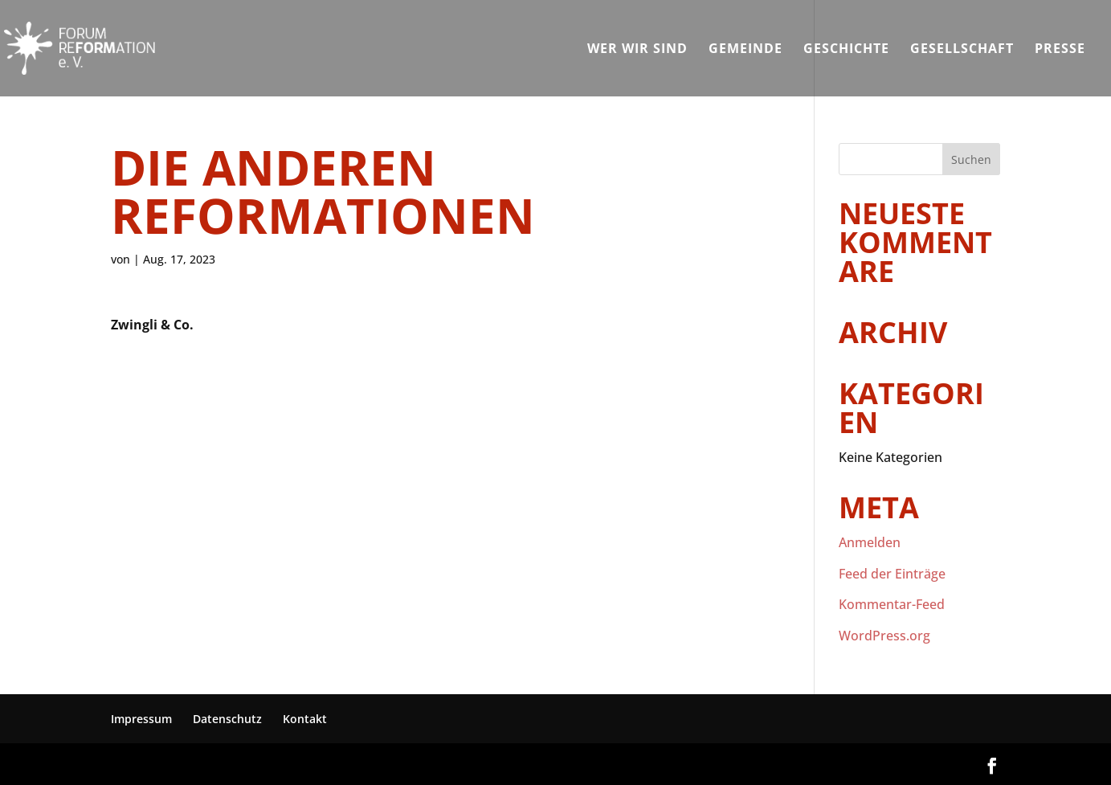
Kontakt (305, 718)
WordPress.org (884, 635)
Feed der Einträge (892, 574)
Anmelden (870, 542)
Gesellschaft (962, 50)
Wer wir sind (637, 50)
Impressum (141, 718)
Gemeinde (745, 50)
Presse (1060, 50)
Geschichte (846, 50)
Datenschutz (227, 718)
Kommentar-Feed (892, 604)
